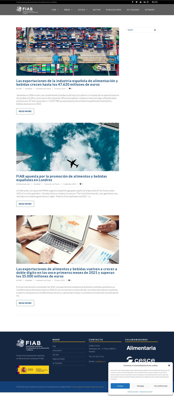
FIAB (54, 9)
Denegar (140, 386)
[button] (169, 365)
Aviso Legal (77, 390)
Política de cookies (133, 391)
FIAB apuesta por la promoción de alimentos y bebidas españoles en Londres (64, 181)
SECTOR (96, 9)
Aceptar (120, 386)
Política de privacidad (146, 391)
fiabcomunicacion (24, 188)
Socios (81, 9)
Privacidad (86, 390)
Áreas (67, 9)
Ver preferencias (160, 386)
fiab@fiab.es (101, 365)
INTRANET (150, 9)
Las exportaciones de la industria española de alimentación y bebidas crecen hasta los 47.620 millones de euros (66, 84)
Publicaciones (113, 9)
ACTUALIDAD (133, 9)
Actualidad (28, 92)
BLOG (155, 2)
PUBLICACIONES (59, 363)
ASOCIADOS (57, 354)
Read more (25, 115)
